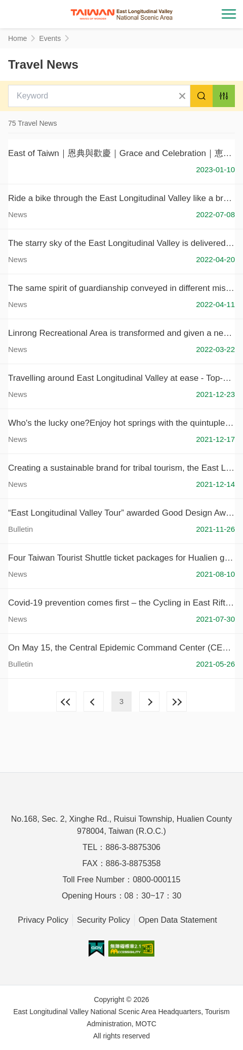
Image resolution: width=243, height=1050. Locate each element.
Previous (94, 701)
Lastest (177, 701)
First (66, 701)
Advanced (224, 96)
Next (149, 701)
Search (201, 96)
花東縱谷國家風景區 (121, 14)
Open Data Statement (178, 920)
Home (17, 38)
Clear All (182, 96)
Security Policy (103, 920)
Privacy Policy (43, 920)
